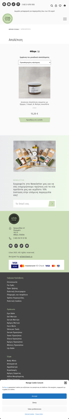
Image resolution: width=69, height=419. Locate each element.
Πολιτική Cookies (29, 414)
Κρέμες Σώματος (14, 373)
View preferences (34, 409)
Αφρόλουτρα (12, 367)
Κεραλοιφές (12, 370)
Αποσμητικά (12, 364)
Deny (34, 403)
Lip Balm (10, 348)
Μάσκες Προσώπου (15, 345)
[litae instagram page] (9, 4)
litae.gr (6, 387)
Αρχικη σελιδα (14, 29)
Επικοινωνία (12, 282)
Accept (34, 396)
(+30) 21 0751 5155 (28, 4)
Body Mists (11, 360)
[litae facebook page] (4, 4)
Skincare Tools (13, 329)
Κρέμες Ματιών (13, 323)
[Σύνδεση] (65, 6)
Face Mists (11, 326)
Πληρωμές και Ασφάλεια (17, 295)
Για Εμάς (10, 285)
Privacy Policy (39, 414)
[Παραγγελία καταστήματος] (34, 62)
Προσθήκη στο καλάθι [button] (34, 120)
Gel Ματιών (12, 316)
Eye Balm (11, 313)
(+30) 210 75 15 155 (20, 238)
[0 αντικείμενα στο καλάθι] (56, 5)
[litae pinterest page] (18, 4)
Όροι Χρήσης (12, 288)
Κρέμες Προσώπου (15, 342)
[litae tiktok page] (13, 4)
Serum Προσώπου (14, 332)
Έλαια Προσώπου (14, 339)
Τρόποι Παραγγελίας (15, 298)
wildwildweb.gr (26, 256)
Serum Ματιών (13, 320)
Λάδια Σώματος (13, 379)
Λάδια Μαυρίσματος (15, 376)
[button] (65, 383)
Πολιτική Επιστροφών (16, 291)
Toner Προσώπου (14, 335)
